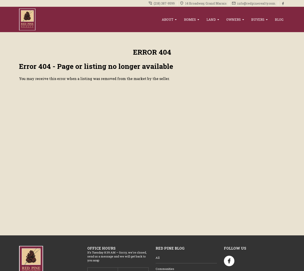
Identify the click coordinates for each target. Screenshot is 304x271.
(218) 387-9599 (164, 3)
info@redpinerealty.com (256, 3)
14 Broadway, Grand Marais (206, 3)
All (158, 258)
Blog (279, 19)
